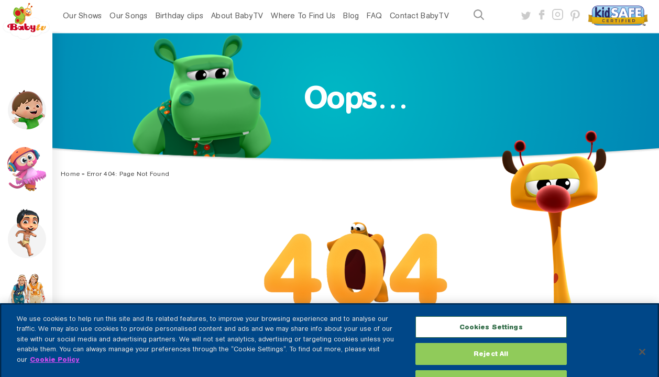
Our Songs (128, 15)
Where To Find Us (303, 15)
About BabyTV (237, 15)
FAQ (374, 15)
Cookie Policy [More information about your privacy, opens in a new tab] (55, 366)
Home (70, 174)
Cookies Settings (491, 334)
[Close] (642, 358)
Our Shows (82, 15)
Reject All (491, 360)
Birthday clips (180, 15)
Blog (351, 15)
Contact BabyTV (419, 15)
